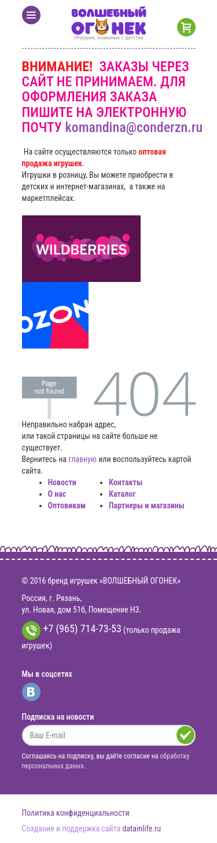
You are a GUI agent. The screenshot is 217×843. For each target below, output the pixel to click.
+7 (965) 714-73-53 (72, 630)
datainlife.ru (141, 828)
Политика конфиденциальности (76, 813)
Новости (62, 482)
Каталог (122, 494)
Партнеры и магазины (147, 505)
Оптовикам (67, 505)
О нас (57, 494)
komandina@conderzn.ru (134, 127)
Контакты (125, 482)
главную (82, 459)
